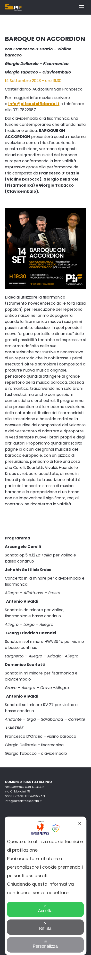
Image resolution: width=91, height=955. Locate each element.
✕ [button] (80, 823)
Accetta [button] (45, 908)
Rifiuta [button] (45, 926)
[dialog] (46, 886)
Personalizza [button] (45, 944)
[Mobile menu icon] (81, 7)
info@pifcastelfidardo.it (23, 801)
